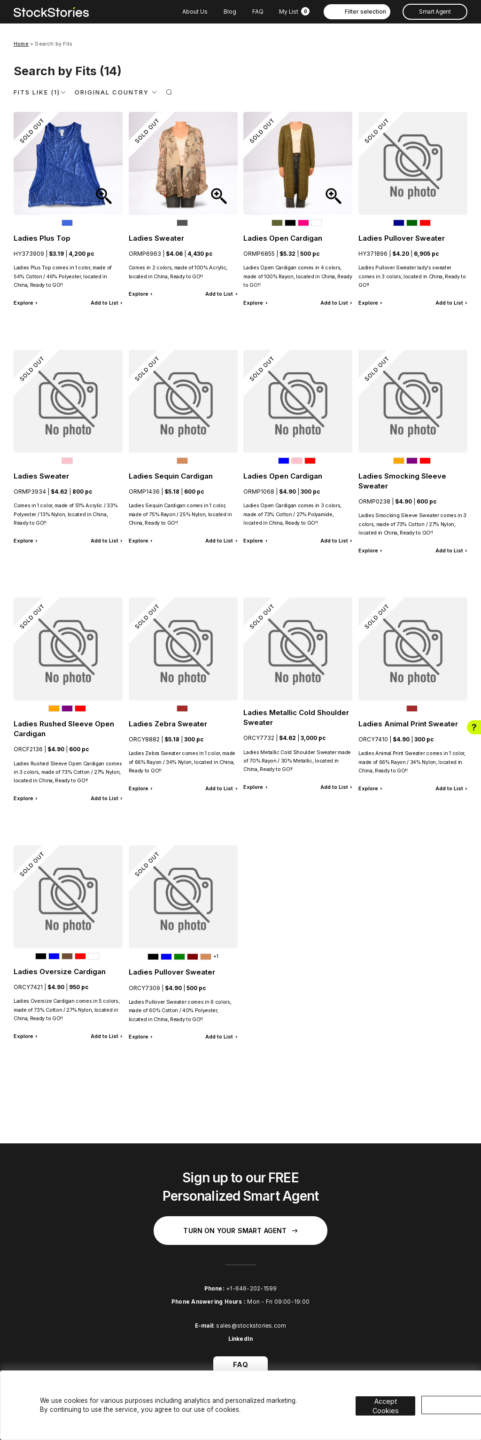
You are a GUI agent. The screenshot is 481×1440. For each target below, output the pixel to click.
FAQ (258, 11)
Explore (23, 302)
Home (21, 43)
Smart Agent (434, 11)
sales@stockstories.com (251, 1325)
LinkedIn (240, 1339)
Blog (230, 11)
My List (294, 11)
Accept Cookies (392, 1399)
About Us (195, 11)
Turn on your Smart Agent (240, 1231)
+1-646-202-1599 (251, 1288)
